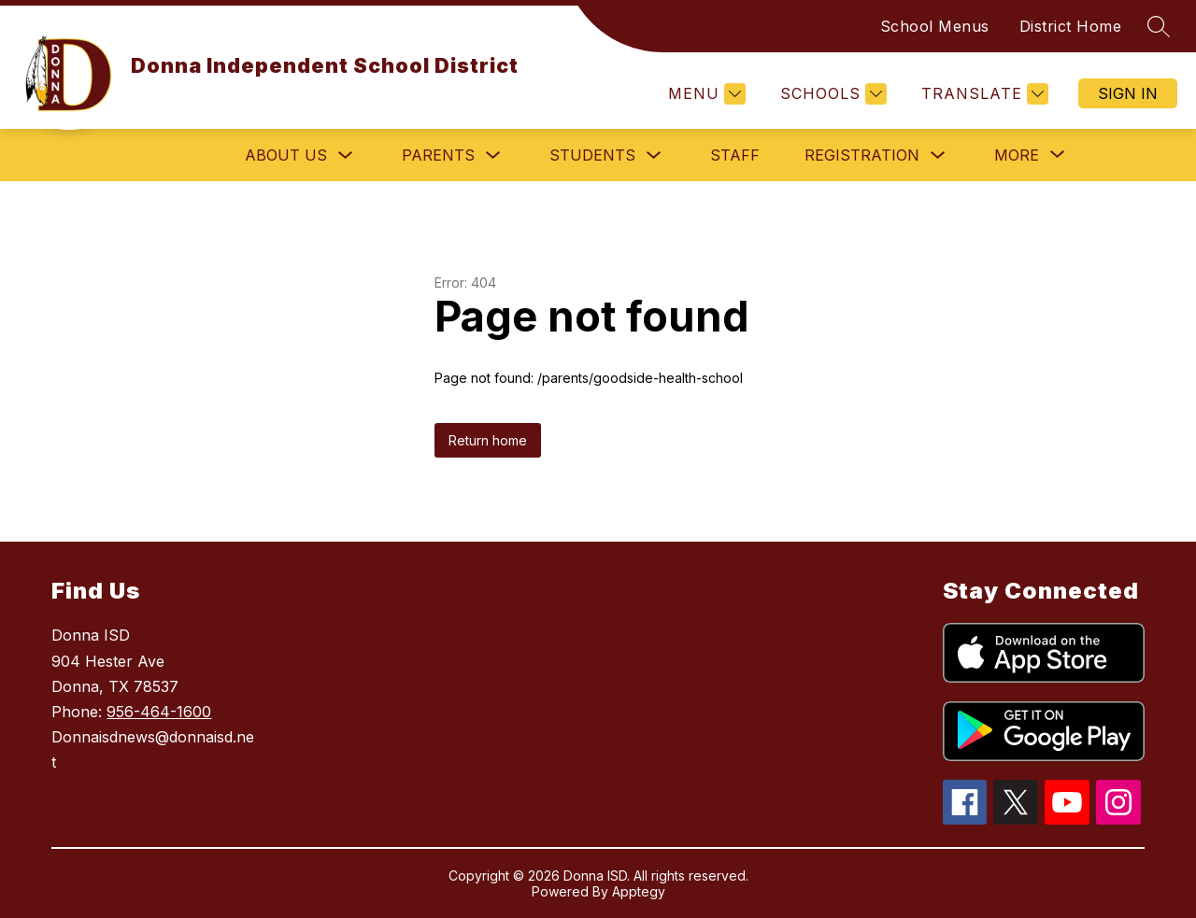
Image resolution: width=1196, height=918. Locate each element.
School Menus (935, 26)
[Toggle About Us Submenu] (346, 155)
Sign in (1128, 93)
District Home (1070, 26)
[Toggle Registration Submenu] (938, 155)
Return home (487, 440)
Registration (861, 155)
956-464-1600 (159, 711)
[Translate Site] (982, 94)
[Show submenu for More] (1016, 155)
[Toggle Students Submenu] (654, 155)
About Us (286, 155)
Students (592, 155)
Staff (735, 155)
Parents (438, 155)
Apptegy (638, 891)
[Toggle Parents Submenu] (493, 155)
